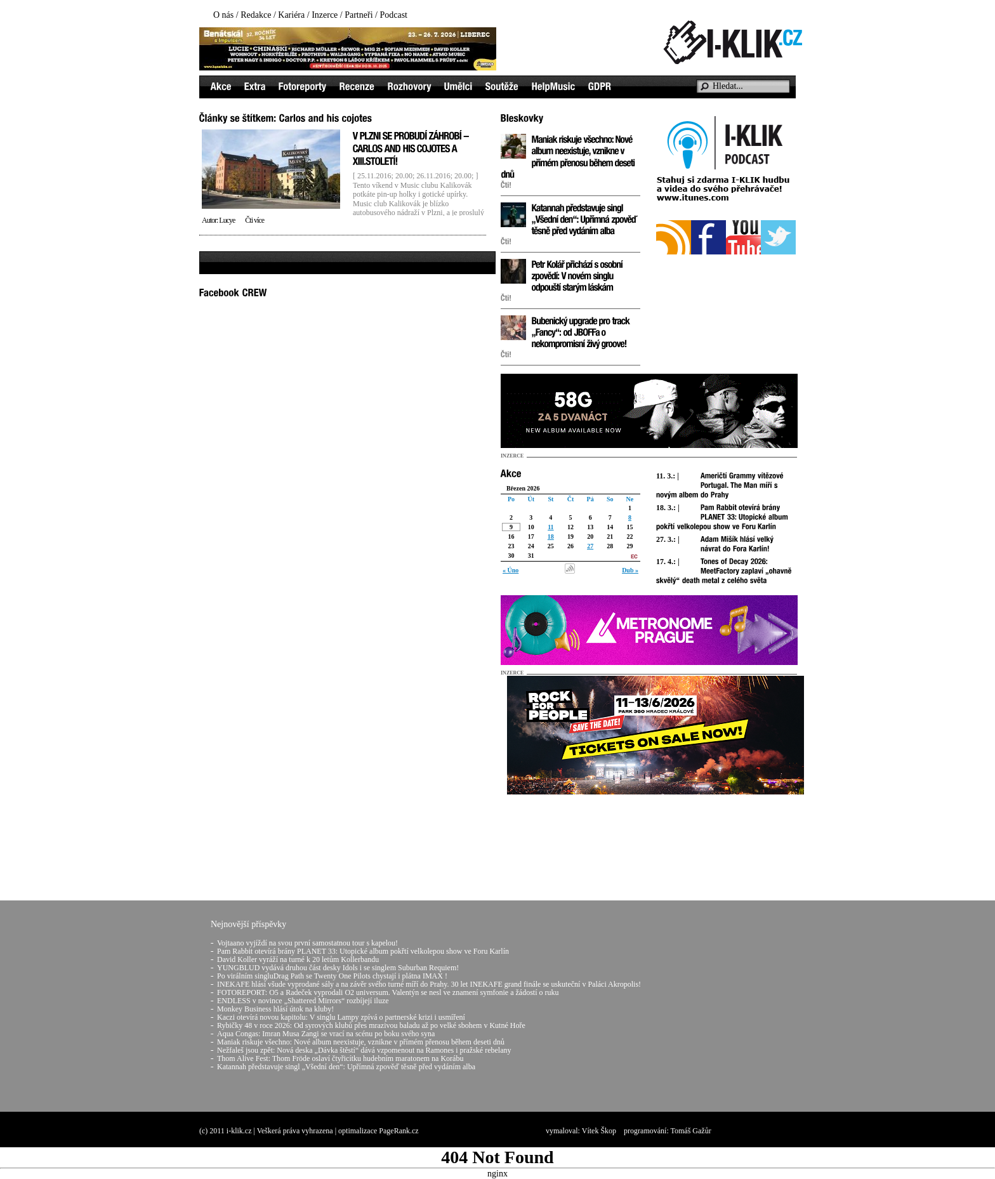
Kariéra (291, 15)
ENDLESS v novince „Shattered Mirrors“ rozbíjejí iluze (303, 1000)
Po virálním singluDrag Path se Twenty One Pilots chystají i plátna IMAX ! (332, 976)
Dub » (630, 570)
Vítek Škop (599, 1130)
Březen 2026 (523, 488)
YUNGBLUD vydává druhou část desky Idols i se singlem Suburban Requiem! (338, 967)
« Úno (510, 570)
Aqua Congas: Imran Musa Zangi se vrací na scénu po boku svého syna (326, 1033)
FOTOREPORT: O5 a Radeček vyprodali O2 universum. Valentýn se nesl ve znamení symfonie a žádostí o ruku (387, 992)
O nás (223, 15)
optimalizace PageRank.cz (378, 1130)
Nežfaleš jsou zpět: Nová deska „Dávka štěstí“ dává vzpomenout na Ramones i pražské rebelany (364, 1050)
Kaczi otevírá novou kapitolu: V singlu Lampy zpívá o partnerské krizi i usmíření (341, 1017)
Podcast (393, 15)
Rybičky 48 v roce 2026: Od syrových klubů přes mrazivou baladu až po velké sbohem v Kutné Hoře (371, 1025)
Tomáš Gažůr (691, 1130)
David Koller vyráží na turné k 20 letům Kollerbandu (298, 959)
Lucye (227, 220)
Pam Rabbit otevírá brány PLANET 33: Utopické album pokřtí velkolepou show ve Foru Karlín (363, 951)
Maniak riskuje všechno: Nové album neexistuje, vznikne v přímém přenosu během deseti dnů (360, 1041)
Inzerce (325, 15)
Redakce (256, 15)
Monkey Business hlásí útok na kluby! (275, 1008)
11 (550, 527)
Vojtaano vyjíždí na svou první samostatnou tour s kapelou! (307, 943)
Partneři (358, 15)
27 (590, 546)
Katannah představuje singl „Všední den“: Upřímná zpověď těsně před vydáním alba (346, 1066)
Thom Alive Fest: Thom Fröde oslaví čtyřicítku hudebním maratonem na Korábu (340, 1058)
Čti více (254, 220)
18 (551, 536)
